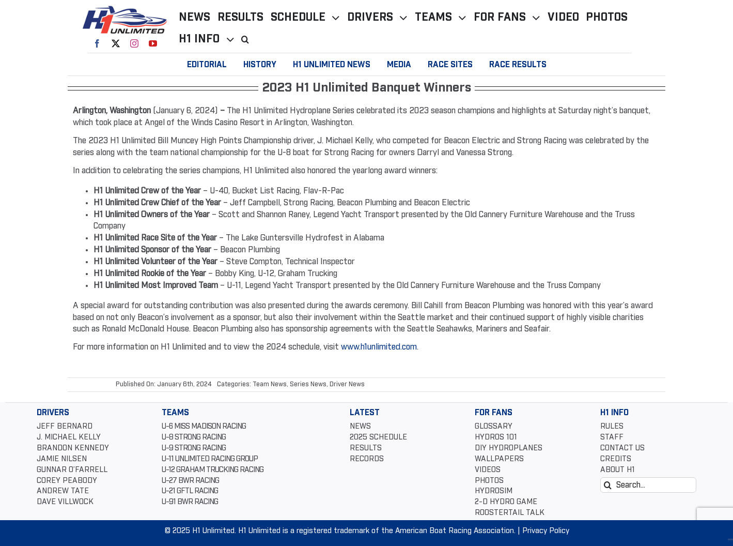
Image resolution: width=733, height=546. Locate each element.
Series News (308, 385)
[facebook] (97, 43)
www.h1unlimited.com (379, 347)
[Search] (608, 485)
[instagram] (134, 43)
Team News (270, 385)
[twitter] (116, 43)
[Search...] (648, 485)
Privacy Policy (545, 531)
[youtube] (153, 43)
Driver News (347, 385)
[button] (248, 40)
